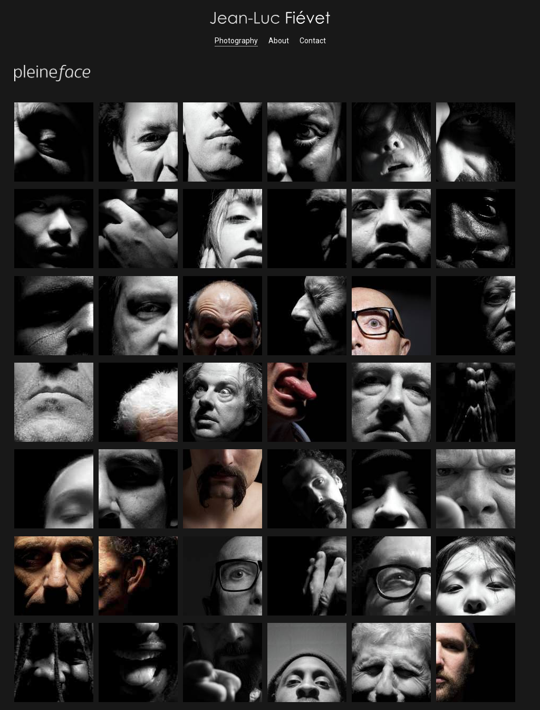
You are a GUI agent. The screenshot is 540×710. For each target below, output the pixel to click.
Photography (236, 40)
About (278, 40)
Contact (313, 40)
